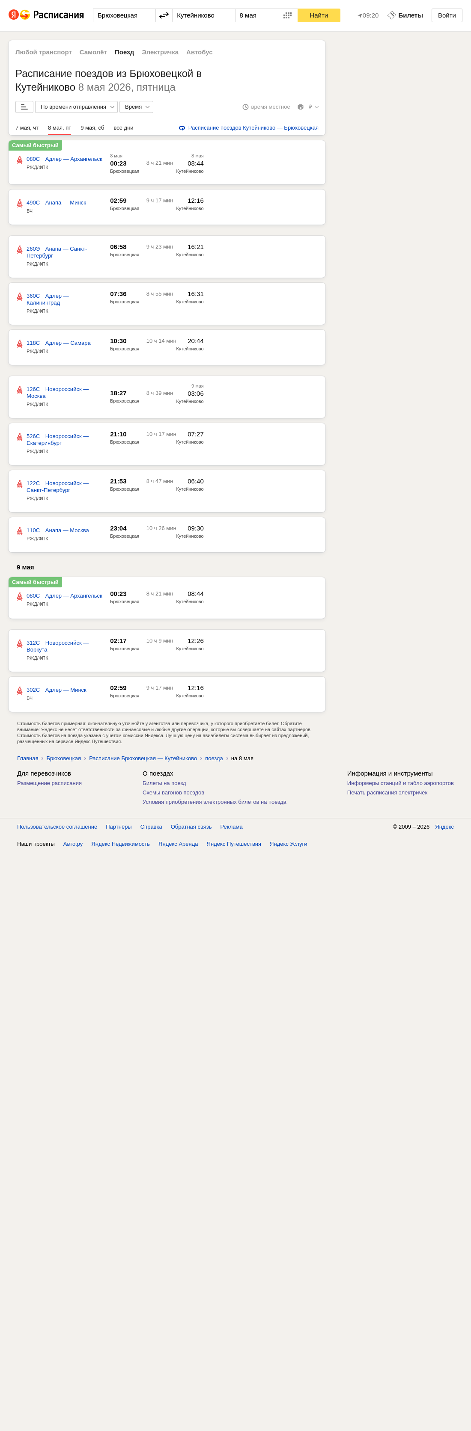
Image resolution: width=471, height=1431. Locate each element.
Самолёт (93, 52)
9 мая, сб (92, 127)
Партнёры (118, 827)
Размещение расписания (49, 783)
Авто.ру (73, 844)
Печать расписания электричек (387, 792)
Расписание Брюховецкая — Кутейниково (143, 758)
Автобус (199, 52)
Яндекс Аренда (178, 844)
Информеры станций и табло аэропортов (400, 783)
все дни (124, 127)
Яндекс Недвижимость (120, 844)
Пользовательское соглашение (57, 827)
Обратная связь (191, 827)
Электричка (160, 52)
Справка (151, 827)
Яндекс (444, 827)
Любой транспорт (43, 52)
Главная (27, 758)
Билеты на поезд (164, 783)
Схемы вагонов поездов (173, 792)
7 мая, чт (27, 127)
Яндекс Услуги (288, 844)
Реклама (232, 827)
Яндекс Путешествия (234, 844)
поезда (214, 758)
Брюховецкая (63, 758)
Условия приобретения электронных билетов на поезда (214, 802)
